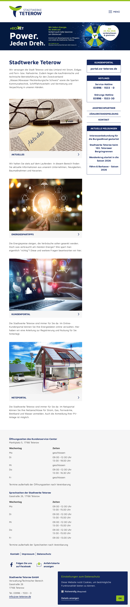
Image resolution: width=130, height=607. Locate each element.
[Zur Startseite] (25, 12)
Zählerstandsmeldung (103, 113)
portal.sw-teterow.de (104, 68)
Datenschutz (44, 554)
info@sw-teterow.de (20, 596)
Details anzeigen (70, 598)
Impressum (28, 554)
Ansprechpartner (103, 108)
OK (120, 598)
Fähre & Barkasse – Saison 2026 (103, 168)
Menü (114, 11)
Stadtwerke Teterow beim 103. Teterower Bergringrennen (104, 148)
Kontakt (103, 119)
